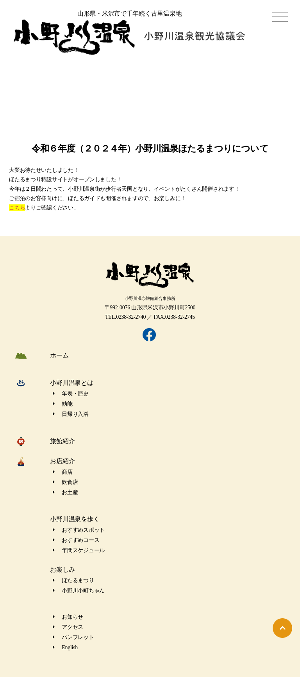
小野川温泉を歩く (74, 519)
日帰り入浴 (71, 414)
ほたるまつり (73, 580)
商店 (62, 472)
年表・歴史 (71, 394)
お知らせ (68, 617)
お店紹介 (62, 461)
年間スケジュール (79, 550)
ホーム (59, 355)
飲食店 (65, 482)
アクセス (68, 627)
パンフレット (73, 637)
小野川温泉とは (71, 382)
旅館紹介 (62, 441)
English (65, 647)
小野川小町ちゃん (79, 591)
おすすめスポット (79, 530)
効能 (62, 404)
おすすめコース (76, 540)
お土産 (65, 492)
